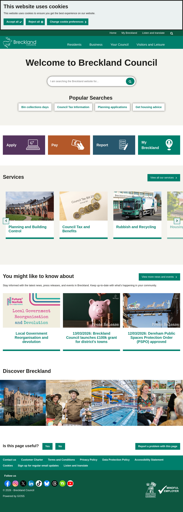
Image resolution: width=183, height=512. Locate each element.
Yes (47, 446)
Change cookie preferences (66, 21)
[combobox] (91, 81)
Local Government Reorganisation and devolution (31, 337)
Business (96, 44)
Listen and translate (153, 32)
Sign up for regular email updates (38, 465)
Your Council (119, 44)
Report (102, 145)
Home (113, 32)
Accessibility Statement (149, 459)
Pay (55, 145)
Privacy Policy (88, 459)
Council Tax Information (73, 107)
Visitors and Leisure (151, 44)
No (60, 446)
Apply (11, 145)
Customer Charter (32, 459)
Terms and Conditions (61, 459)
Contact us (9, 459)
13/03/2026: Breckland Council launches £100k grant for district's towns (91, 337)
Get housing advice (149, 107)
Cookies (8, 465)
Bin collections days (35, 107)
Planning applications (112, 107)
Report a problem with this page (157, 446)
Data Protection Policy (116, 459)
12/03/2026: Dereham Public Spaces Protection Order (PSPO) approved (151, 337)
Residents (74, 44)
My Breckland (129, 32)
